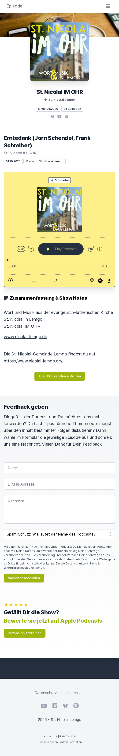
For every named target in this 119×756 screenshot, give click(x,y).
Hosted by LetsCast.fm (60, 736)
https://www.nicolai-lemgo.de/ (33, 360)
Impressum (75, 692)
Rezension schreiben (24, 633)
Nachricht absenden (24, 578)
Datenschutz (45, 692)
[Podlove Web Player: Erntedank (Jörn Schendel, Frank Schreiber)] (59, 229)
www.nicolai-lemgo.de (25, 336)
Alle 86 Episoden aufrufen (59, 376)
